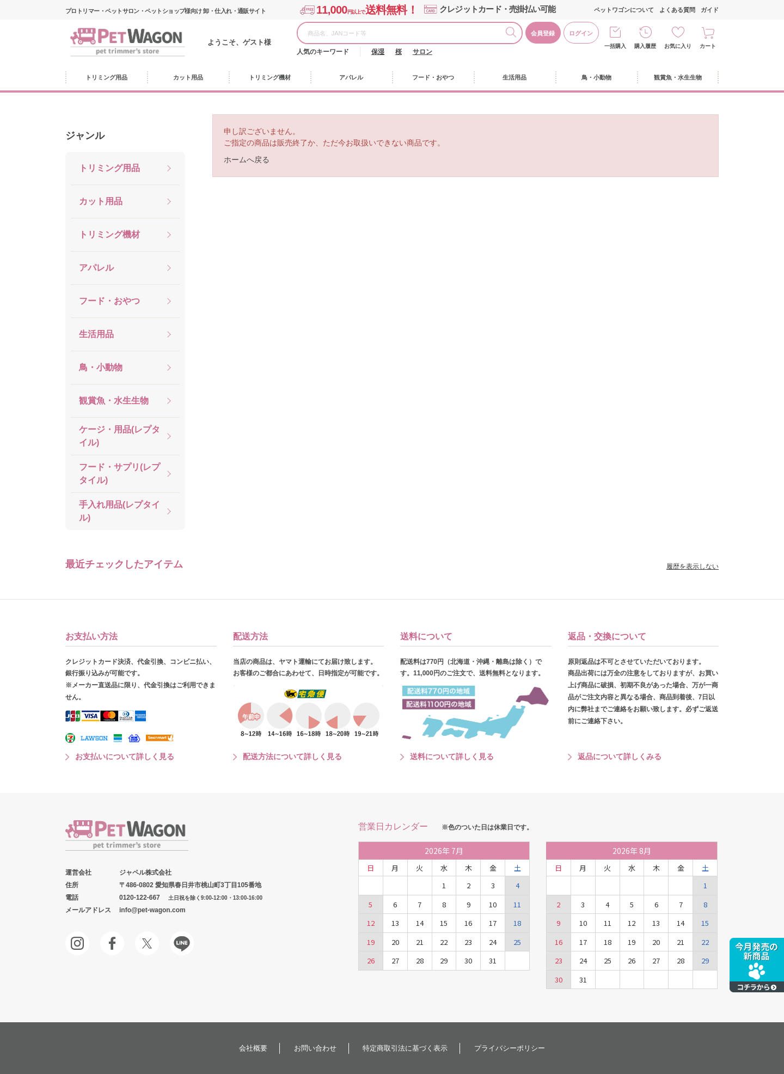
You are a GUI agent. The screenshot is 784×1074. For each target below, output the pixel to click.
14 (420, 923)
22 (444, 942)
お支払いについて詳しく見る (124, 756)
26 (371, 960)
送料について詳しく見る (452, 756)
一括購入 (615, 46)
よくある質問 (677, 10)
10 (493, 904)
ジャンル (85, 135)
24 (493, 942)
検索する (513, 34)
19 (371, 942)
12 (371, 923)
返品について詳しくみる (619, 756)
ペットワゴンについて (624, 10)
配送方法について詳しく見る (292, 756)
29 (444, 960)
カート (708, 46)
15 (444, 923)
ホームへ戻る (247, 159)
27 (395, 960)
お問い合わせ (315, 1048)
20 (395, 942)
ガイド (710, 10)
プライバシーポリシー (509, 1048)
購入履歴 (645, 46)
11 (517, 904)
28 (420, 960)
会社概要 (253, 1048)
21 (420, 942)
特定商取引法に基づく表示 (405, 1048)
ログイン (581, 33)
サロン (422, 52)
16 (468, 923)
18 (517, 923)
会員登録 (543, 33)
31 (493, 960)
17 (493, 923)
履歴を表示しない (692, 566)
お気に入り (677, 46)
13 (395, 923)
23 (468, 942)
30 (468, 960)
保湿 (377, 52)
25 (517, 942)
